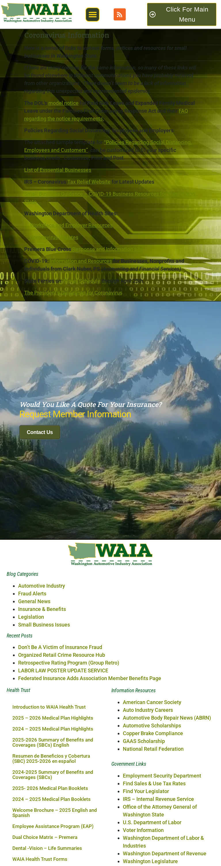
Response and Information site (107, 249)
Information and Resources (81, 261)
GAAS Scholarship (144, 799)
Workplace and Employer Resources (71, 225)
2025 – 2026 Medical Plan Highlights (52, 776)
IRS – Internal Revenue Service (158, 857)
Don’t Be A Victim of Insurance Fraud (60, 705)
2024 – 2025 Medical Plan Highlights (52, 787)
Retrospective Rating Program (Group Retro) (68, 721)
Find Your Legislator (146, 849)
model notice (63, 103)
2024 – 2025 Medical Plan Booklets (51, 857)
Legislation (31, 674)
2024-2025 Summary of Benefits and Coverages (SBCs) (52, 832)
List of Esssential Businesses (57, 170)
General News (34, 659)
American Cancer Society (152, 760)
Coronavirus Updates (53, 237)
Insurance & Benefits (42, 667)
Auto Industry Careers (148, 768)
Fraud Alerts (32, 651)
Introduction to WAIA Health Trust (49, 765)
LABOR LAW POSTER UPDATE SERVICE (63, 728)
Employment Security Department (162, 833)
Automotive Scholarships (152, 783)
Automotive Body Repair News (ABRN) (167, 775)
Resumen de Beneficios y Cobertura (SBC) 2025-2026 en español (51, 816)
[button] (92, 14)
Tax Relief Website (88, 182)
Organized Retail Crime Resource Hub (61, 713)
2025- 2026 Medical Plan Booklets (50, 846)
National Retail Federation (153, 806)
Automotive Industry (41, 643)
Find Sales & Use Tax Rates (154, 841)
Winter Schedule (81, 281)
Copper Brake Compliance (153, 791)
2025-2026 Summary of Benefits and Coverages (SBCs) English (52, 800)
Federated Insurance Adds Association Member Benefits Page (89, 736)
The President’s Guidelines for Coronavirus (73, 293)
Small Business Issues (44, 682)
